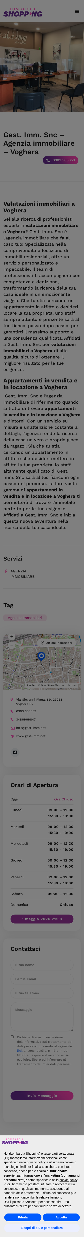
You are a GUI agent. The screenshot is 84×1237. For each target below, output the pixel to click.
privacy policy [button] (36, 1162)
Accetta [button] (61, 1217)
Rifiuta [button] (23, 1217)
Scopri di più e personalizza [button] (41, 1228)
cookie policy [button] (68, 1180)
